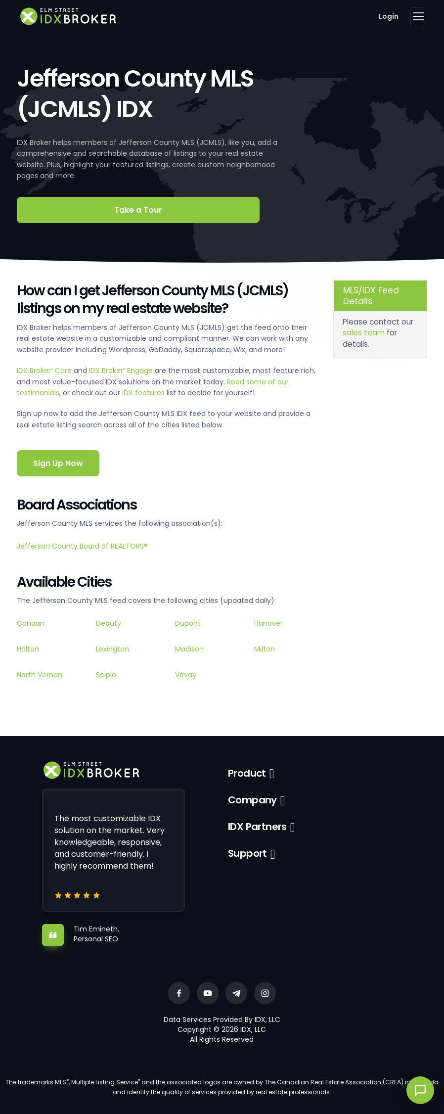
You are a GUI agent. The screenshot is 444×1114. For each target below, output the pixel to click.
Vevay (185, 675)
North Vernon (39, 675)
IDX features (143, 393)
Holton (28, 649)
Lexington (112, 649)
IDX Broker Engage (122, 370)
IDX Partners (257, 827)
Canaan (30, 623)
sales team (364, 332)
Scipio (106, 675)
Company (252, 800)
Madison (189, 649)
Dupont (188, 623)
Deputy (108, 623)
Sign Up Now (58, 463)
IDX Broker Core (45, 370)
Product (247, 773)
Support (247, 853)
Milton (264, 649)
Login (389, 16)
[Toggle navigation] (417, 16)
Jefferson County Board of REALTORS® (82, 546)
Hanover (268, 623)
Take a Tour (138, 210)
